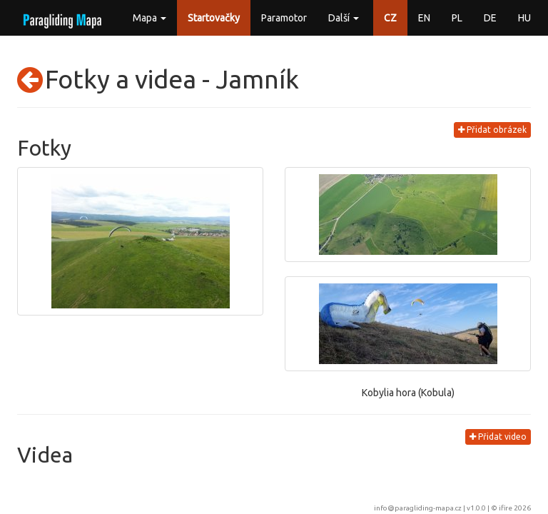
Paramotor (284, 18)
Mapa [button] (149, 18)
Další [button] (343, 18)
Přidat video (498, 436)
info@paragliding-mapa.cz (418, 508)
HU (524, 18)
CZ (390, 18)
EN (424, 18)
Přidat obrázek (492, 129)
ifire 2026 (515, 508)
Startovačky (214, 18)
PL (457, 18)
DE (490, 18)
